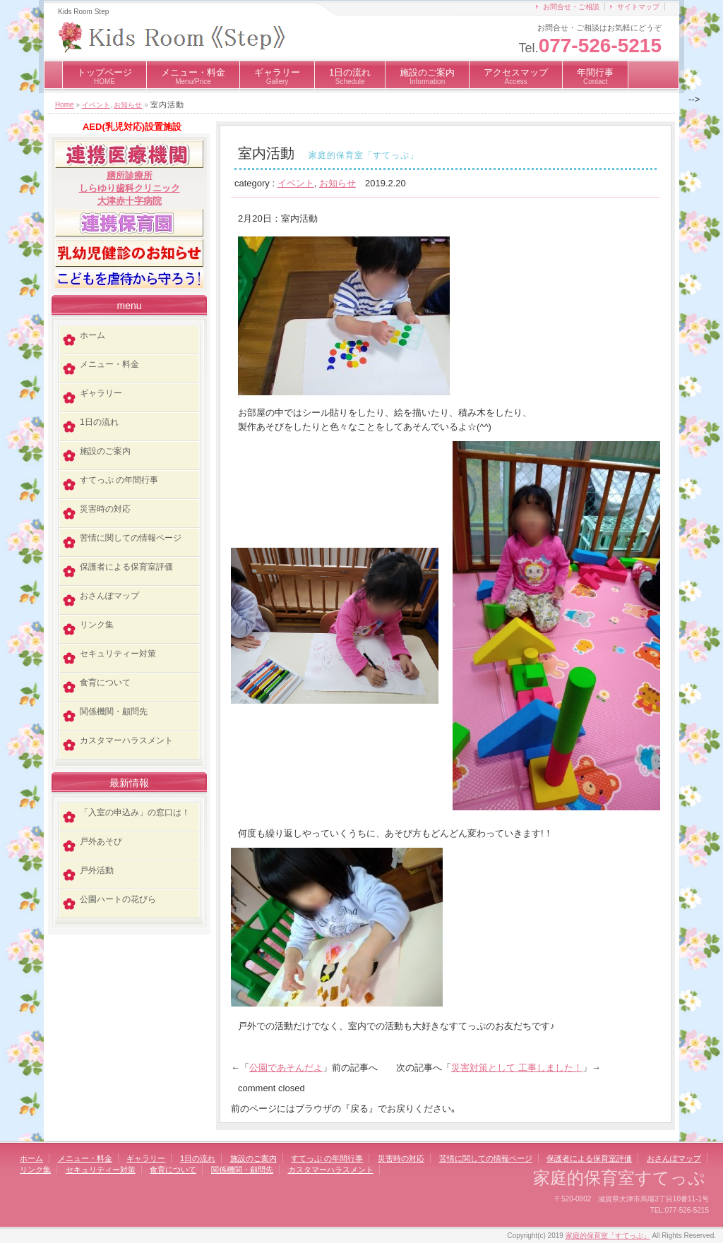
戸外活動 (97, 870)
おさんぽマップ (109, 596)
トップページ (104, 76)
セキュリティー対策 (118, 654)
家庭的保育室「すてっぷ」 (608, 1235)
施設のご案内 (427, 76)
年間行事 (595, 76)
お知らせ (128, 105)
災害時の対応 (105, 509)
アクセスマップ (516, 76)
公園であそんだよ (286, 1067)
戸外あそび (101, 841)
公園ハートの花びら (118, 899)
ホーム (92, 335)
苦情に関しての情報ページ (130, 538)
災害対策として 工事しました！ (516, 1067)
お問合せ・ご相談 (571, 7)
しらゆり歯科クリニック (129, 188)
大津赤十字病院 (129, 201)
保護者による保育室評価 (126, 567)
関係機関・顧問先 (114, 711)
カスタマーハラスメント (126, 740)
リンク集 (97, 625)
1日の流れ (350, 76)
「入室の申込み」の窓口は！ (135, 812)
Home (64, 105)
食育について (105, 682)
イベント (96, 105)
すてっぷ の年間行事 (119, 480)
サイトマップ (638, 7)
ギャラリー (277, 76)
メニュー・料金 (193, 76)
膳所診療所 (130, 175)
